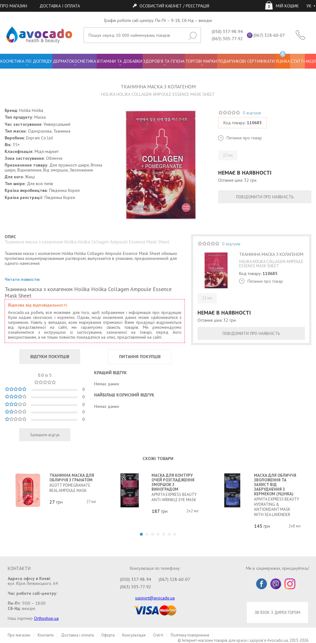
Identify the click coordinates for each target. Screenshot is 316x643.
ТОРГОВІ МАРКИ (201, 61)
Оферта (108, 635)
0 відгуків (252, 112)
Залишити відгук (45, 435)
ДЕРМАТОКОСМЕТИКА (74, 61)
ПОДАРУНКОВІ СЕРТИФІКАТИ (246, 61)
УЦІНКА (283, 59)
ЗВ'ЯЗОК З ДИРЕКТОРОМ (277, 612)
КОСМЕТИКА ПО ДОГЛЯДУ (26, 61)
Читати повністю (22, 279)
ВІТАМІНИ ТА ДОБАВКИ (119, 61)
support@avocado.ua (155, 598)
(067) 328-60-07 (269, 35)
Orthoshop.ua (46, 618)
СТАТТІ (298, 61)
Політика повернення (190, 635)
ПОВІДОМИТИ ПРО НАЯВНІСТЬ (264, 197)
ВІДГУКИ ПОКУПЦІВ (49, 356)
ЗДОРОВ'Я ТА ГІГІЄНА (164, 61)
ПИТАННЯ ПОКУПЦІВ (139, 356)
